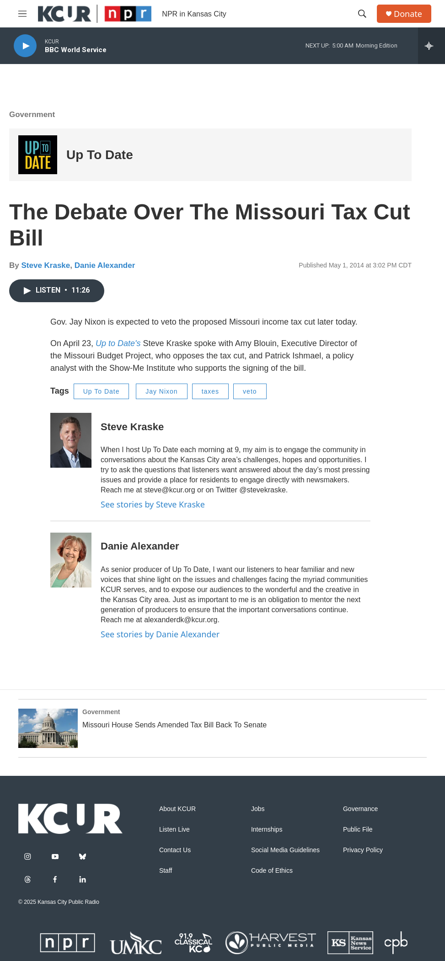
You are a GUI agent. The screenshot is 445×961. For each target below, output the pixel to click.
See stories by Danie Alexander (160, 634)
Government (32, 114)
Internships (266, 829)
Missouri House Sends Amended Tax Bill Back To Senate (174, 725)
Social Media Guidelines (285, 850)
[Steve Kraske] (70, 440)
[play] (25, 46)
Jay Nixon (161, 391)
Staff (165, 870)
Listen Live (174, 829)
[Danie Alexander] (70, 560)
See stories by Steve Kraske (153, 504)
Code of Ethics (272, 870)
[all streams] (431, 45)
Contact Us (175, 850)
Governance (360, 809)
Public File (358, 829)
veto (250, 391)
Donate (408, 14)
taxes (210, 391)
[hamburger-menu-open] (22, 14)
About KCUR (177, 809)
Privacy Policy (363, 850)
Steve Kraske (45, 265)
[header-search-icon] (362, 14)
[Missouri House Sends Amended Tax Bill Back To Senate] (48, 728)
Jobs (258, 809)
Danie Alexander (105, 265)
